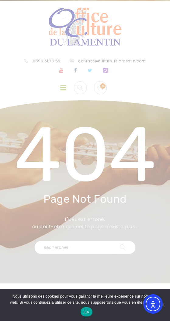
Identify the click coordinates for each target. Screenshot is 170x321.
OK (86, 312)
